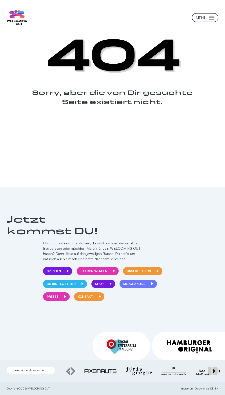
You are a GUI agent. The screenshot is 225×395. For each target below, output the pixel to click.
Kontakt (85, 296)
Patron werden (93, 271)
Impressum (187, 388)
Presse (52, 296)
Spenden (54, 271)
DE (212, 388)
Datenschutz (202, 388)
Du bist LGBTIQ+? (61, 284)
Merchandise (134, 284)
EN (216, 388)
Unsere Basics (139, 271)
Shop (99, 284)
